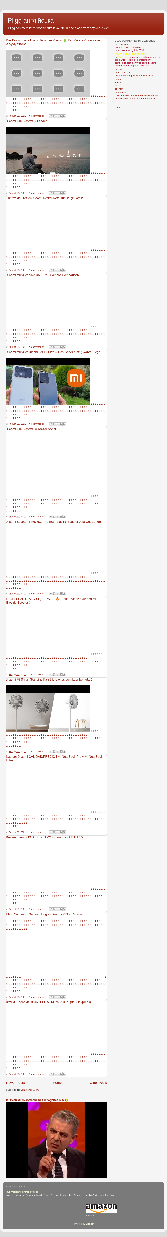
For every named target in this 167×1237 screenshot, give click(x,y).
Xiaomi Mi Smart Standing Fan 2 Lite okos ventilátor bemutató (49, 679)
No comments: (37, 116)
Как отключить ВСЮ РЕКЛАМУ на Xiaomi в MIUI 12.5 (44, 837)
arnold (151, 98)
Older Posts (98, 1082)
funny (118, 98)
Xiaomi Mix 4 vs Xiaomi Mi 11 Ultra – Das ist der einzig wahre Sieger (53, 352)
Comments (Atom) (30, 1089)
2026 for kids (121, 44)
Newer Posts (15, 1082)
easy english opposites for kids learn (134, 75)
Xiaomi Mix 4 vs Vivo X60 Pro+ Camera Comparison (42, 275)
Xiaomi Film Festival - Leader (26, 121)
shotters (143, 98)
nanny (118, 79)
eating (143, 95)
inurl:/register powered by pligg (22, 1192)
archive (118, 69)
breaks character (130, 98)
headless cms (127, 95)
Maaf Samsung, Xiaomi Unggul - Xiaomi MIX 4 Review (44, 914)
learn (150, 95)
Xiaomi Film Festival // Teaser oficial (31, 429)
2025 (117, 85)
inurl (155, 95)
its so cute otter (123, 72)
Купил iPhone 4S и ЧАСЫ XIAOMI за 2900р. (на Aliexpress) (48, 1002)
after (137, 95)
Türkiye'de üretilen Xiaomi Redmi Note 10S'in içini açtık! (45, 198)
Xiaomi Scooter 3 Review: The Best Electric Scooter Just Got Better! (53, 522)
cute (117, 95)
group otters (121, 92)
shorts (118, 82)
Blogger (90, 1224)
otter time (120, 89)
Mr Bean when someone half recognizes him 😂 (37, 1100)
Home (57, 1082)
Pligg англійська (31, 20)
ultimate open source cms (128, 47)
